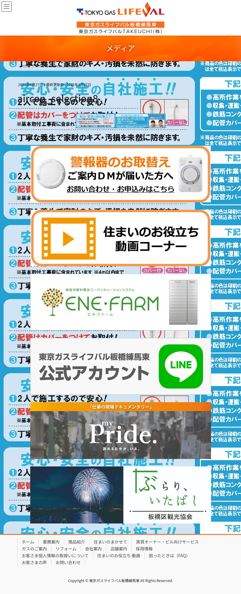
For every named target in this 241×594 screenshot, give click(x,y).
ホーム (28, 542)
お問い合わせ (68, 562)
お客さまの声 (34, 562)
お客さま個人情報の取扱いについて (55, 555)
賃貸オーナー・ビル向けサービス (167, 542)
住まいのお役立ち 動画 (118, 555)
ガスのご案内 (34, 549)
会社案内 (93, 549)
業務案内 (51, 542)
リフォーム (66, 549)
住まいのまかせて (110, 542)
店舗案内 (118, 549)
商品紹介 (76, 542)
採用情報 (144, 549)
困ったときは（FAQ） (169, 555)
